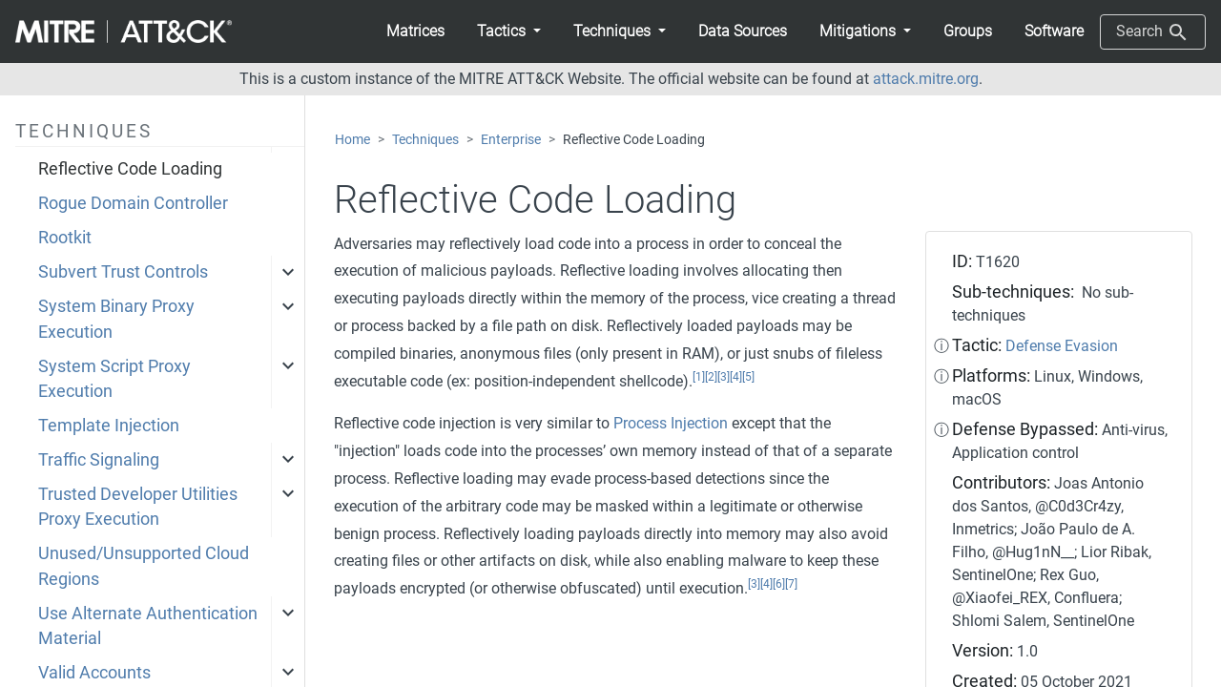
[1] (699, 377)
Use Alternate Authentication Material (148, 626)
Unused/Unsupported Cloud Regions (143, 566)
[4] (736, 377)
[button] (509, 31)
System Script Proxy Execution (114, 379)
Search (1153, 32)
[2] (711, 377)
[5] (748, 377)
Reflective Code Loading (130, 168)
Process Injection (670, 423)
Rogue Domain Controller (133, 203)
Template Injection (108, 425)
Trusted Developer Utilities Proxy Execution (138, 507)
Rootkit (65, 237)
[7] (791, 584)
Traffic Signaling (98, 459)
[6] (779, 584)
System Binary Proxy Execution (116, 319)
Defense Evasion (1061, 346)
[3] (723, 377)
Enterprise (511, 140)
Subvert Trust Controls (123, 271)
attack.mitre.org (926, 79)
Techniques (425, 140)
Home (352, 140)
